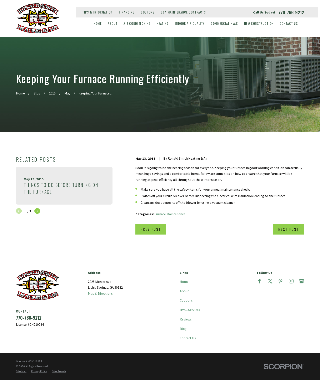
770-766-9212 (291, 12)
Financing (127, 12)
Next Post (288, 229)
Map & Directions (100, 293)
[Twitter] (270, 281)
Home (184, 281)
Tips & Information (97, 12)
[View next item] (37, 211)
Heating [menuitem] (163, 23)
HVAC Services (190, 310)
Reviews (186, 319)
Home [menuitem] (98, 23)
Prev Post (151, 229)
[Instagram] (291, 281)
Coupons (148, 12)
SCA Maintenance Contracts (183, 12)
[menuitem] (21, 371)
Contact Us (188, 338)
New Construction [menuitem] (259, 23)
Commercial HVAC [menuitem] (224, 23)
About (184, 291)
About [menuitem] (113, 23)
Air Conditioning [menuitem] (137, 23)
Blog (183, 329)
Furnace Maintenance (169, 214)
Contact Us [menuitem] (289, 23)
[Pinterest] (280, 281)
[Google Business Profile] (301, 281)
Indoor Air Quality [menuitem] (190, 23)
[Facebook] (259, 281)
